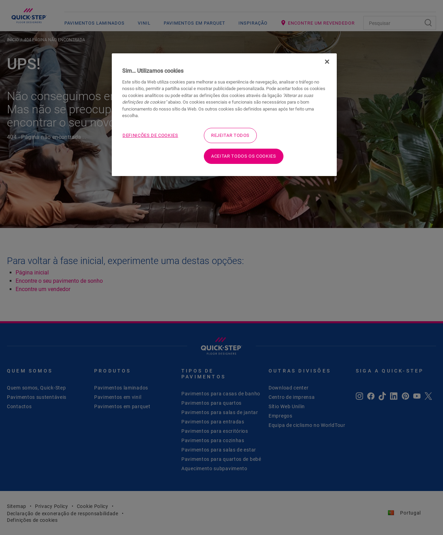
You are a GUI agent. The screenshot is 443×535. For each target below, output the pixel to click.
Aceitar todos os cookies (243, 156)
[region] (224, 114)
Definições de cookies (150, 135)
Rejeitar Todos (230, 135)
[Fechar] (327, 61)
